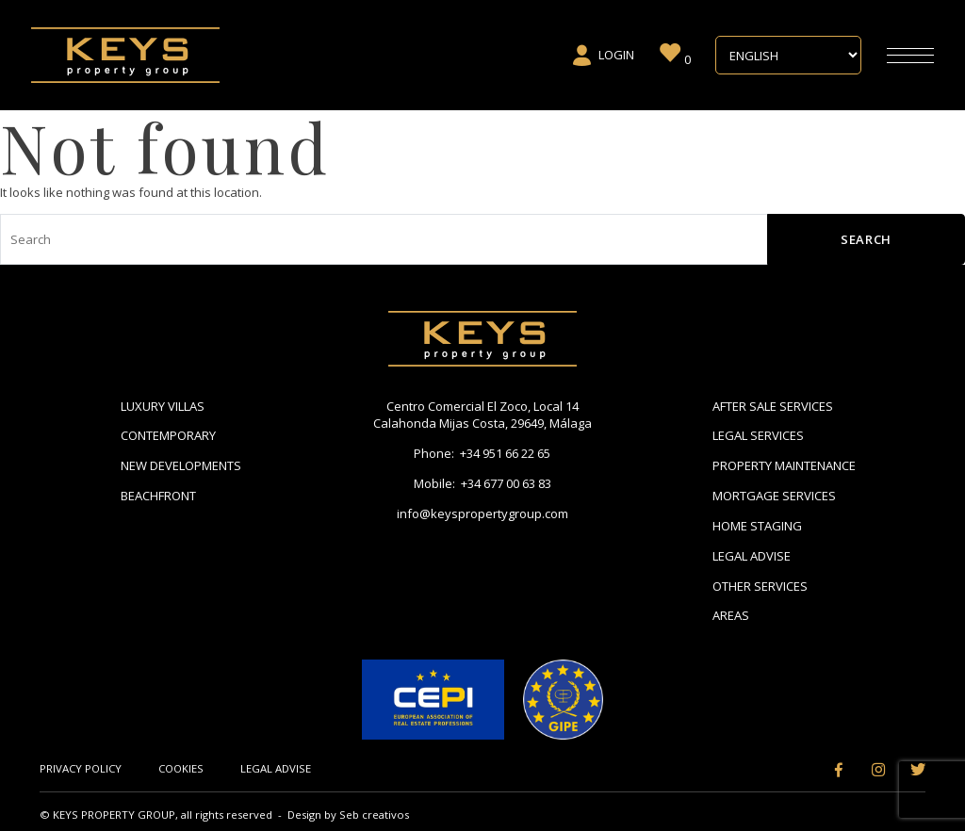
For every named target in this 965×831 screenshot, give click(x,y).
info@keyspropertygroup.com (482, 513)
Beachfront (158, 495)
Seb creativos (374, 814)
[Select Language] (788, 55)
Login (602, 55)
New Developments (181, 465)
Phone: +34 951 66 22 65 (482, 453)
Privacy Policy (81, 768)
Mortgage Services (774, 495)
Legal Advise (751, 555)
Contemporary (168, 435)
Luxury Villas (162, 406)
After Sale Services (772, 406)
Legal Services (758, 435)
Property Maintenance (784, 465)
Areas (730, 615)
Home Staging (757, 525)
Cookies (181, 768)
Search (866, 239)
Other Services (760, 586)
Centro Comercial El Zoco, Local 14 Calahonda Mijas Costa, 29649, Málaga (482, 415)
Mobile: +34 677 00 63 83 (482, 483)
